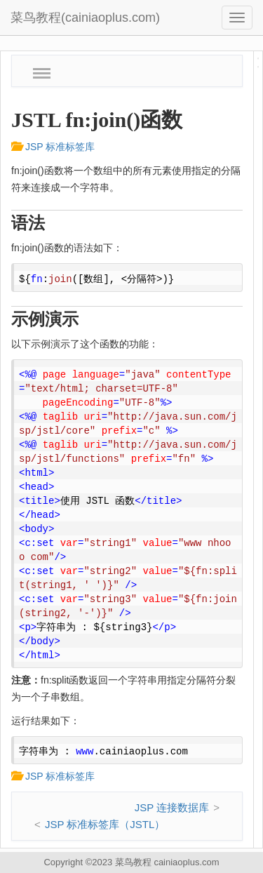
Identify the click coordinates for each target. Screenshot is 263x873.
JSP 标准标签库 (53, 146)
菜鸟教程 (133, 862)
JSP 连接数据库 (172, 807)
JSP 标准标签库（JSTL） (105, 824)
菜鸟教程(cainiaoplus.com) (85, 18)
